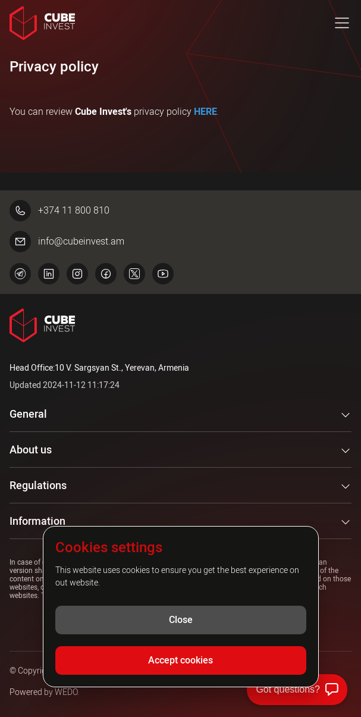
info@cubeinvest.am (67, 241)
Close (181, 619)
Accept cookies (180, 660)
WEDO (66, 692)
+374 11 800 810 (59, 210)
